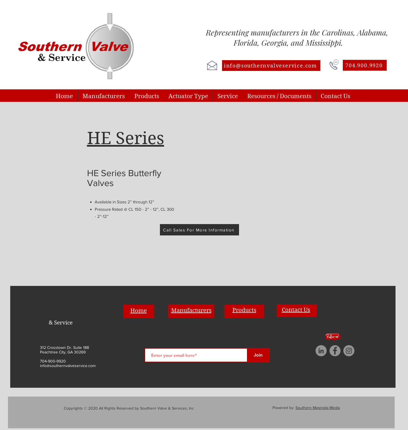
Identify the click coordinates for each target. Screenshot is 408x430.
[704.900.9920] (365, 65)
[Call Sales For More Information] (199, 229)
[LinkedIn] (321, 350)
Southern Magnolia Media (317, 407)
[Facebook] (335, 350)
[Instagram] (348, 350)
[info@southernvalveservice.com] (271, 65)
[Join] (258, 355)
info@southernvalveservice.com (68, 365)
